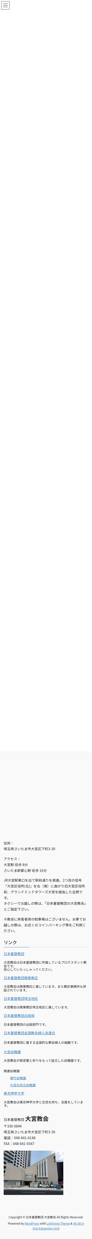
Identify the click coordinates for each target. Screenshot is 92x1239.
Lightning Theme (58, 1223)
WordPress (32, 1223)
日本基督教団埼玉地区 (21, 998)
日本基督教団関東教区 (21, 977)
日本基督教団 (14, 953)
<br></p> (46, 780)
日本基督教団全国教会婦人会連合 (29, 1032)
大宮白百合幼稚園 (23, 1085)
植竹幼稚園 (18, 1078)
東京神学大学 (14, 1093)
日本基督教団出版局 (19, 1015)
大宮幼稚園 (12, 1051)
